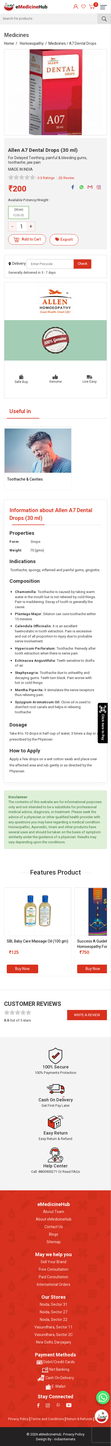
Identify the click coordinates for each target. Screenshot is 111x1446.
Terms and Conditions (47, 1419)
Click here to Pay (102, 723)
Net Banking (55, 1369)
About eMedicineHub (53, 1219)
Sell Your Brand (53, 1262)
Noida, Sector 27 (53, 1312)
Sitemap (54, 1242)
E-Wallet (56, 1386)
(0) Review (66, 178)
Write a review (87, 1014)
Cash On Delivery (55, 1378)
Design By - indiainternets (55, 1439)
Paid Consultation (53, 1277)
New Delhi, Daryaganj (53, 1342)
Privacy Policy (18, 1419)
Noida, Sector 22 (53, 1319)
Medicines (57, 43)
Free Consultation (53, 1269)
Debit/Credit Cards (56, 1362)
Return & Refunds (79, 1419)
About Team (53, 1212)
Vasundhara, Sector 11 (53, 1327)
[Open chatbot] (102, 1416)
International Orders (53, 1284)
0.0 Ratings (46, 178)
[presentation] (9, 933)
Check (82, 263)
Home (9, 43)
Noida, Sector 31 (53, 1304)
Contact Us (53, 1227)
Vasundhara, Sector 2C (53, 1335)
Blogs (53, 1234)
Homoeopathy (32, 43)
